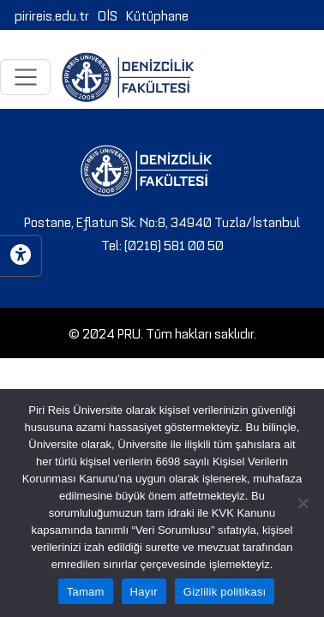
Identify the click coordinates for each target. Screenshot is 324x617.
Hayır (144, 591)
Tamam (86, 591)
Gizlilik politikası (225, 591)
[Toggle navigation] (25, 77)
